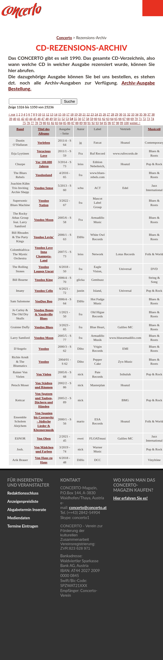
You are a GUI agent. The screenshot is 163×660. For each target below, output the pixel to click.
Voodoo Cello (43, 290)
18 (72, 114)
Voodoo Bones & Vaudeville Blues (43, 314)
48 (47, 118)
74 (152, 118)
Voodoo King (44, 279)
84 (60, 123)
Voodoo (44, 348)
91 (89, 123)
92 (93, 123)
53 (67, 118)
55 (75, 118)
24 (96, 114)
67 (124, 118)
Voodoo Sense (43, 188)
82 (52, 123)
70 (136, 118)
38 (153, 114)
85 (64, 123)
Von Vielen (43, 374)
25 (100, 114)
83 (56, 123)
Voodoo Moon (43, 219)
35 (140, 114)
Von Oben (44, 438)
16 (63, 114)
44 (30, 118)
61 (99, 118)
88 (77, 123)
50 (55, 118)
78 (36, 123)
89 (81, 123)
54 (71, 118)
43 (26, 118)
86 (68, 123)
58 (87, 118)
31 (124, 114)
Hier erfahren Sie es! (130, 498)
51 (59, 118)
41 (18, 118)
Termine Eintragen (22, 526)
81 (48, 123)
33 (132, 114)
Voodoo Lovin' (44, 237)
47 (43, 118)
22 (88, 114)
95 (105, 123)
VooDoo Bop (43, 301)
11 (43, 114)
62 (104, 118)
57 (83, 118)
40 (14, 118)
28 (112, 114)
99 (121, 123)
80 (44, 123)
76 (28, 123)
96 (109, 123)
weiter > (135, 123)
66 (120, 118)
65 (116, 118)
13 (51, 114)
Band (20, 129)
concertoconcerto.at (87, 507)
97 (113, 123)
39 (10, 118)
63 (107, 118)
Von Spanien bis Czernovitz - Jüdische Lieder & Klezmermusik (44, 421)
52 (63, 118)
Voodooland (43, 175)
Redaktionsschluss (23, 493)
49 (51, 118)
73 (148, 118)
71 (140, 118)
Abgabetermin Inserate (26, 509)
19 (76, 114)
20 (80, 114)
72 (144, 118)
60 (95, 118)
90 (85, 123)
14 (55, 114)
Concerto (64, 37)
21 (84, 114)
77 (32, 123)
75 (24, 123)
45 (35, 118)
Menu (152, 8)
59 (91, 118)
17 (68, 114)
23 (92, 114)
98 (117, 123)
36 (144, 114)
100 (126, 123)
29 (116, 114)
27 (108, 114)
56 (79, 118)
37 (149, 114)
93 (97, 123)
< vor (11, 114)
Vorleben (43, 142)
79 (40, 123)
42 (22, 118)
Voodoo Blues (43, 327)
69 (132, 118)
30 (120, 114)
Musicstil (154, 129)
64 (111, 118)
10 (39, 114)
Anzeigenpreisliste (22, 501)
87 (73, 123)
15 (59, 114)
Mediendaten (18, 517)
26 (104, 114)
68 (128, 118)
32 (128, 114)
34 (137, 114)
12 (47, 114)
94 (101, 123)
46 (39, 118)
